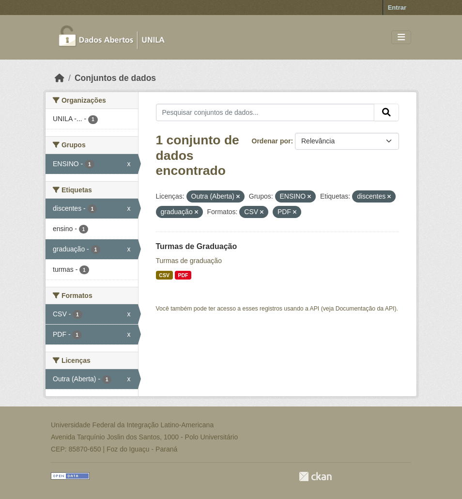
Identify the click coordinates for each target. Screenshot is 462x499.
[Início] (59, 78)
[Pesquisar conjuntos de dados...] (265, 112)
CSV (164, 275)
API (315, 308)
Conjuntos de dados (115, 78)
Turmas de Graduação (196, 246)
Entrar (397, 7)
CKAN (315, 476)
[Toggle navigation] (401, 38)
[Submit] (386, 112)
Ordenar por (271, 141)
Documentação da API (365, 308)
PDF (183, 275)
